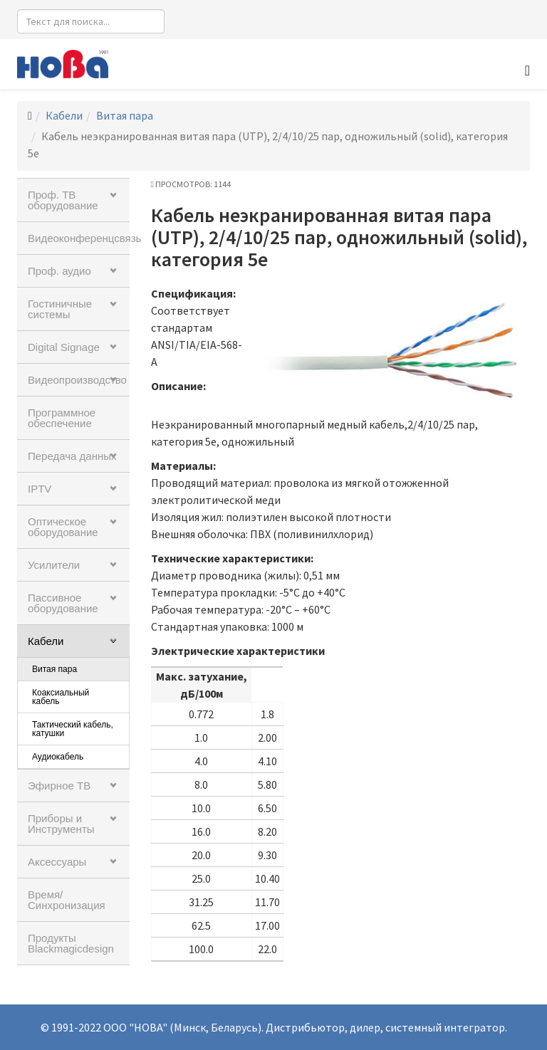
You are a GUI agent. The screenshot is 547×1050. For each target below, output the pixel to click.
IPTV (39, 489)
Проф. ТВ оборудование (63, 200)
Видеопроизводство (77, 380)
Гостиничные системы (60, 309)
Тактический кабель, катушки (72, 729)
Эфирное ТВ (59, 785)
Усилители (54, 565)
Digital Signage (64, 347)
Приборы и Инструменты (61, 823)
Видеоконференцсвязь (79, 238)
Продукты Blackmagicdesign (71, 943)
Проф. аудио (59, 271)
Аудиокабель (57, 757)
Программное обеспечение (61, 417)
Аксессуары (57, 862)
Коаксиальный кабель (60, 697)
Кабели (64, 115)
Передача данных (72, 456)
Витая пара (124, 115)
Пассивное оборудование (63, 603)
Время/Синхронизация (66, 899)
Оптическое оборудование (63, 526)
